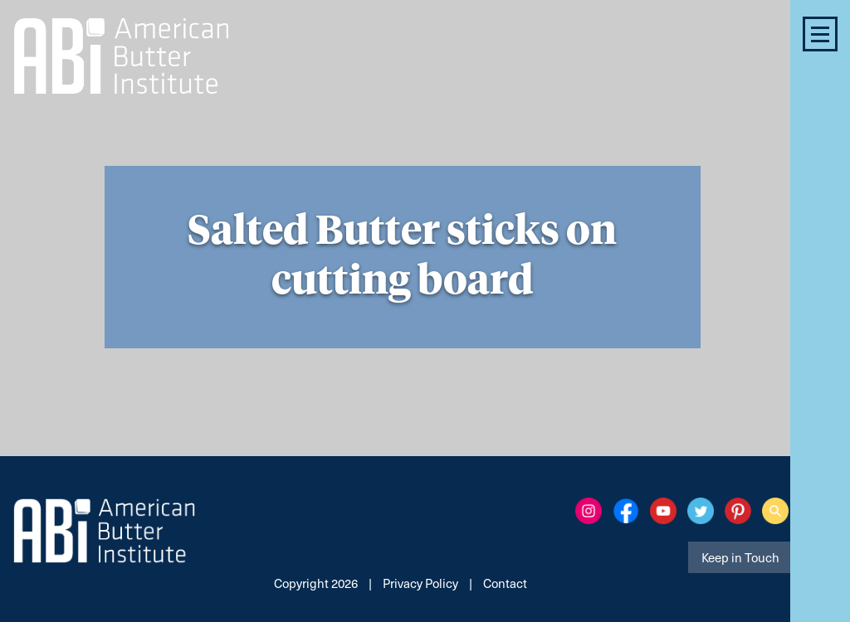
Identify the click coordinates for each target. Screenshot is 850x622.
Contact (505, 583)
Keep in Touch (740, 557)
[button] (820, 34)
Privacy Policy (420, 583)
